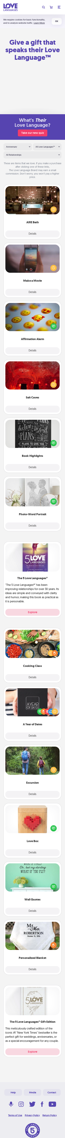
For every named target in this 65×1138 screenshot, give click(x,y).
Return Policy (49, 1115)
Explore (32, 612)
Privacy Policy (32, 1115)
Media (32, 1092)
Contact (51, 1092)
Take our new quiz (32, 133)
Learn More (39, 22)
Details (32, 234)
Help (13, 1092)
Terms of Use (15, 1115)
